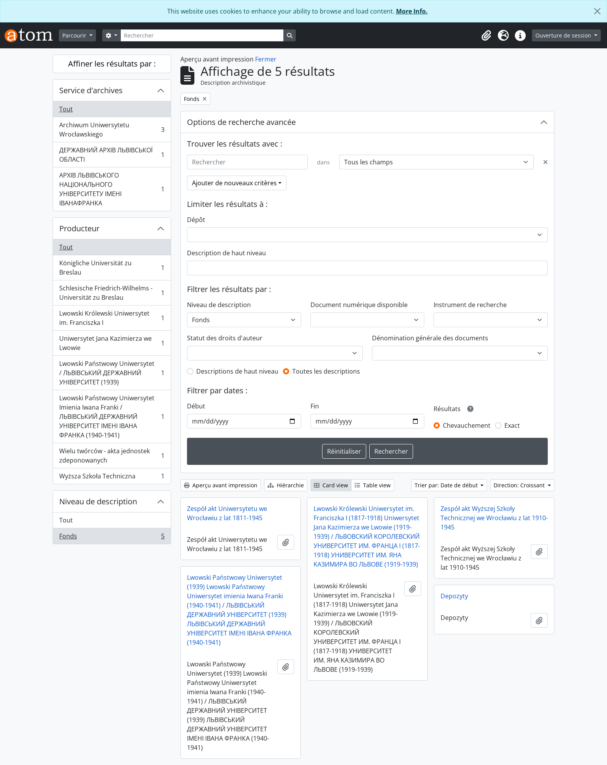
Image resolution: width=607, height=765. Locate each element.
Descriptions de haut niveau (237, 371)
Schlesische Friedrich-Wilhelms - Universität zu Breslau (112, 293)
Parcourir (75, 35)
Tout (66, 109)
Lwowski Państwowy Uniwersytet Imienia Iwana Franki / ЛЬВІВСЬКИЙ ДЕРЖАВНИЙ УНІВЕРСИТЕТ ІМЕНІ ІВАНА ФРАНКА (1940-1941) (112, 416)
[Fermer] (597, 11)
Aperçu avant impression (220, 485)
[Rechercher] (202, 35)
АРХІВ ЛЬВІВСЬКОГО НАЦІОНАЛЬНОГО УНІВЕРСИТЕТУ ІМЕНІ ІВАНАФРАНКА (112, 189)
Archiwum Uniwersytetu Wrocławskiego (112, 129)
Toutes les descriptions (326, 371)
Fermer (265, 59)
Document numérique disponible (359, 305)
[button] (486, 35)
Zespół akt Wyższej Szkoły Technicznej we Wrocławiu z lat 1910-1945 (494, 517)
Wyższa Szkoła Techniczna (112, 477)
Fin (314, 406)
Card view (331, 485)
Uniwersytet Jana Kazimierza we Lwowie (112, 343)
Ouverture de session (564, 35)
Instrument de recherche (470, 305)
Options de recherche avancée (241, 122)
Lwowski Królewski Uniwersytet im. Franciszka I (112, 318)
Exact (512, 425)
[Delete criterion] (545, 162)
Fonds (112, 537)
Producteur (79, 228)
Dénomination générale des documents (430, 338)
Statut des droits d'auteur (224, 338)
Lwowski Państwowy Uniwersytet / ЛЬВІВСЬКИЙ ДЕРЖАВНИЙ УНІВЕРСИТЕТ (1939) (112, 372)
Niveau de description (98, 501)
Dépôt (196, 219)
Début (196, 406)
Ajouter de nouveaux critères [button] (234, 183)
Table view (373, 485)
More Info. (412, 11)
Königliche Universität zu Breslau (112, 268)
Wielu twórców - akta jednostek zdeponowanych (112, 455)
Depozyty (454, 596)
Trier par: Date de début (447, 485)
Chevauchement (466, 425)
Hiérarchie (285, 485)
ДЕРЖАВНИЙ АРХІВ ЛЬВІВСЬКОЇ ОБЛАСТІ (112, 155)
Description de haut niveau (226, 253)
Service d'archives (91, 90)
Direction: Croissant (520, 485)
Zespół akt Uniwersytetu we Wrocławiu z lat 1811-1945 (227, 513)
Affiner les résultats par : (112, 63)
